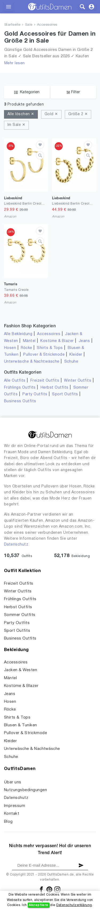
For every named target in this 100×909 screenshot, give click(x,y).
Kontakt (11, 814)
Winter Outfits (77, 380)
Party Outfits (34, 394)
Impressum (14, 806)
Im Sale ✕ (16, 125)
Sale (29, 25)
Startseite (12, 25)
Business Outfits (20, 401)
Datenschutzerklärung (74, 905)
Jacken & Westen (20, 670)
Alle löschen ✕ (20, 114)
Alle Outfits (15, 380)
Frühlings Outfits (20, 387)
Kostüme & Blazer (57, 341)
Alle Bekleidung (18, 334)
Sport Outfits (65, 394)
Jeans (84, 341)
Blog (8, 822)
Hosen (10, 348)
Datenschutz (16, 544)
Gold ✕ (51, 114)
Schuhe (71, 361)
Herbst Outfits (55, 387)
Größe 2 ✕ (78, 114)
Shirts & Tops (50, 348)
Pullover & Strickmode (44, 354)
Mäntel (29, 341)
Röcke (26, 348)
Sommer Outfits (19, 615)
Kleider (75, 354)
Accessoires (47, 25)
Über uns (12, 782)
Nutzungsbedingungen (25, 790)
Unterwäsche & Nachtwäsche (31, 361)
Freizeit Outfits (44, 380)
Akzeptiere (38, 905)
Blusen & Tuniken (20, 725)
